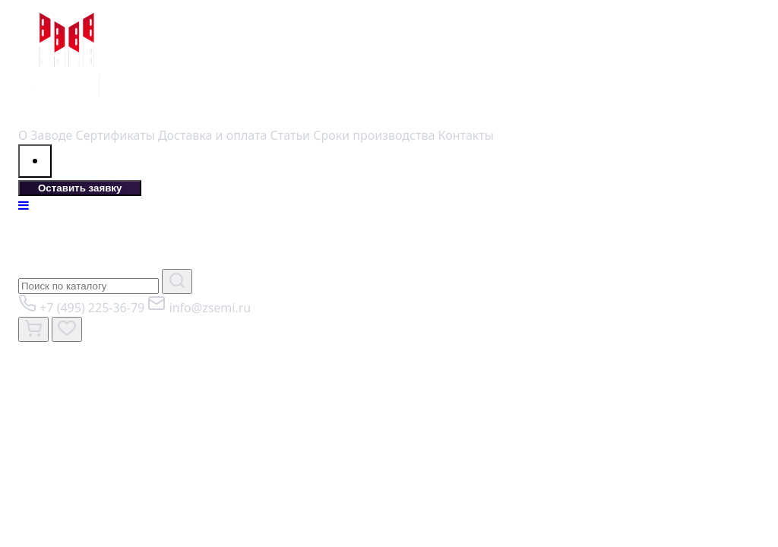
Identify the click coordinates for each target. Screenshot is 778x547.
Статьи (290, 135)
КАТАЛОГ (93, 241)
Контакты (465, 135)
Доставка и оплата (212, 135)
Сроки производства (374, 135)
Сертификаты (115, 135)
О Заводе (45, 135)
